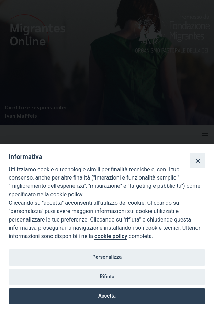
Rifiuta (107, 276)
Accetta (107, 296)
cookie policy (110, 236)
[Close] (197, 160)
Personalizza (107, 257)
